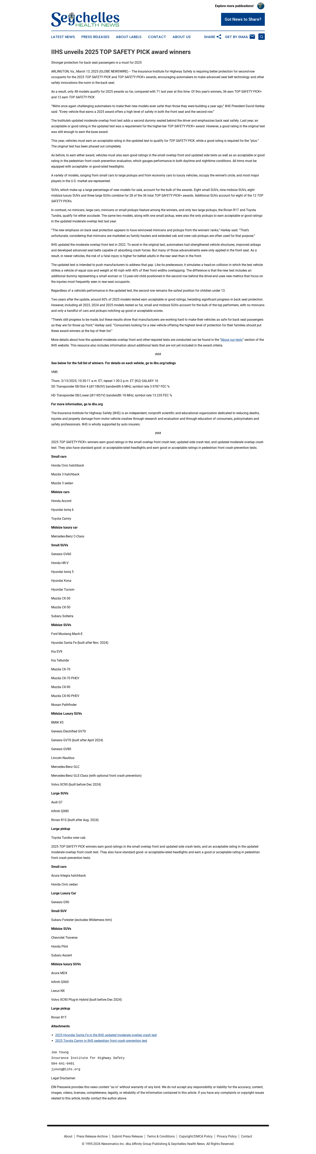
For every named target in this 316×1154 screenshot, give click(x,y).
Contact (157, 37)
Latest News (63, 37)
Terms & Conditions (161, 1136)
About (68, 1136)
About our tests (231, 340)
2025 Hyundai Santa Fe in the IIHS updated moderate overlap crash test (106, 1035)
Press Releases (95, 37)
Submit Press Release (127, 1136)
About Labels (128, 37)
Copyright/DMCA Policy (196, 1136)
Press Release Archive (92, 1136)
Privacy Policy (227, 1136)
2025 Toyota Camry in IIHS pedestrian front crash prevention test (101, 1041)
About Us (182, 37)
